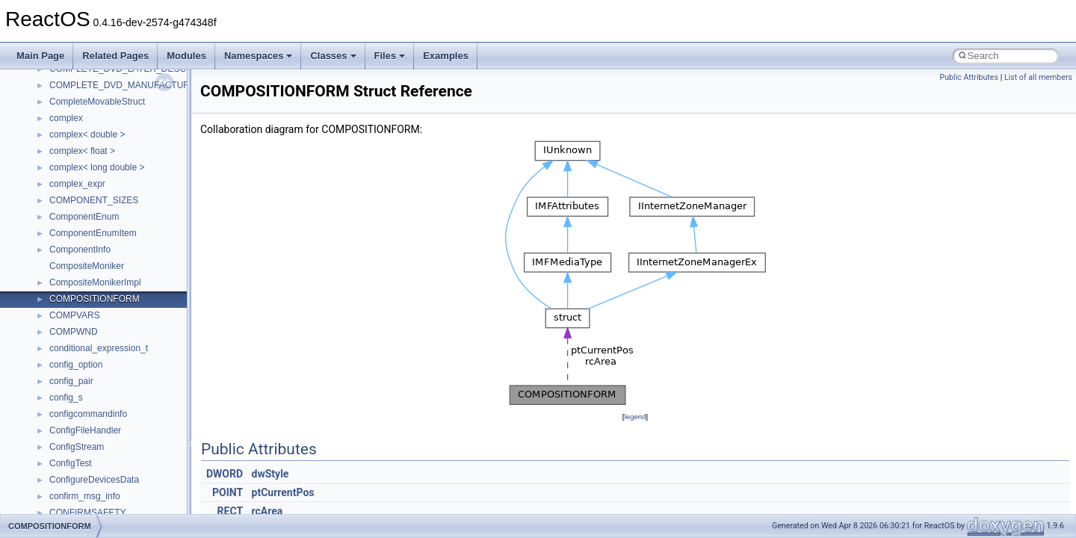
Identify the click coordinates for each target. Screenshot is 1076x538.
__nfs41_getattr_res (89, 75)
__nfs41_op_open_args (96, 355)
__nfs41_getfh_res (86, 92)
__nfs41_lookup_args (92, 256)
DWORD (224, 474)
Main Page (40, 55)
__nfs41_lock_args (87, 141)
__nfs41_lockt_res (85, 207)
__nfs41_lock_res (84, 157)
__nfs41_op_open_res (93, 371)
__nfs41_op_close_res (94, 338)
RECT (230, 511)
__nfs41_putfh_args (89, 470)
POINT (227, 492)
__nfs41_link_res (83, 125)
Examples (446, 55)
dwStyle (270, 474)
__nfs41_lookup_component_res (114, 289)
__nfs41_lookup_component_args (117, 273)
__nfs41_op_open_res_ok (101, 388)
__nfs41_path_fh (82, 453)
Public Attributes (968, 77)
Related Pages (115, 55)
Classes (333, 55)
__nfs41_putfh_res (86, 486)
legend (635, 416)
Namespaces (258, 55)
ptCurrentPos (283, 492)
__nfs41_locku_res (87, 240)
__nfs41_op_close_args (96, 322)
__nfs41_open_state (90, 404)
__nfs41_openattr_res (93, 437)
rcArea (267, 511)
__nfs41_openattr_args (95, 420)
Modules (186, 55)
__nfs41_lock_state (87, 174)
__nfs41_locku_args (89, 223)
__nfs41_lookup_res (89, 305)
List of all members (1038, 77)
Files (390, 55)
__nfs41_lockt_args (88, 190)
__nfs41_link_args (85, 108)
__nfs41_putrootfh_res (94, 503)
